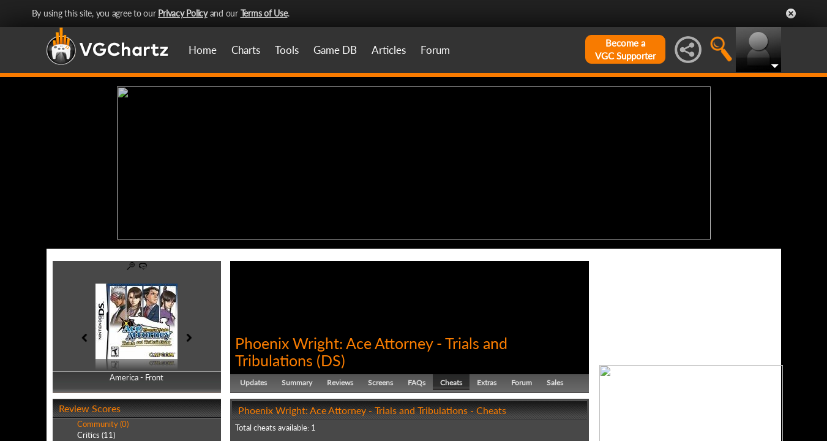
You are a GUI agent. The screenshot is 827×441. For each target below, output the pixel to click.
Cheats (451, 382)
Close (791, 13)
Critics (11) (96, 435)
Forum (435, 49)
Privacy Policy (183, 13)
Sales (555, 382)
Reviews (340, 382)
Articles (389, 49)
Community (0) (103, 424)
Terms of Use (264, 13)
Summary (297, 382)
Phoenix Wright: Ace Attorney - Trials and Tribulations (371, 351)
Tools (287, 49)
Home (203, 49)
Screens (380, 382)
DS (331, 360)
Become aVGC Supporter (625, 49)
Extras (486, 382)
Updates (253, 382)
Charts (245, 49)
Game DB (335, 49)
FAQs (416, 382)
